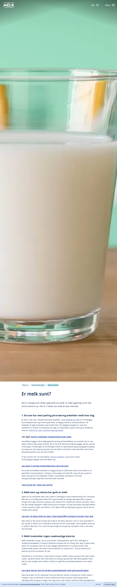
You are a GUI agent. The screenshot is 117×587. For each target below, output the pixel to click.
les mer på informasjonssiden (30, 584)
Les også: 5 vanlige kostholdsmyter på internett (45, 466)
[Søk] (95, 5)
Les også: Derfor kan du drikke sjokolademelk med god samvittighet (55, 570)
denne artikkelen (58, 457)
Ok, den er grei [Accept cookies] (110, 584)
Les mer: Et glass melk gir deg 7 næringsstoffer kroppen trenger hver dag (57, 516)
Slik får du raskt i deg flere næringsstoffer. (46, 430)
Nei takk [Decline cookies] (97, 584)
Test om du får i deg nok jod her (37, 485)
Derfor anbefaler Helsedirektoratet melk (51, 436)
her (54, 459)
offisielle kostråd (72, 420)
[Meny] (110, 5)
